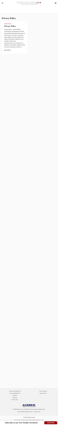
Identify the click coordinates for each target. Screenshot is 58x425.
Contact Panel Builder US (15, 391)
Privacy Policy (7, 23)
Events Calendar (43, 391)
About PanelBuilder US (15, 393)
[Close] (57, 422)
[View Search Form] (2, 3)
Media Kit (15, 397)
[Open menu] (55, 3)
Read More (7, 50)
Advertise (15, 395)
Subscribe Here (43, 393)
